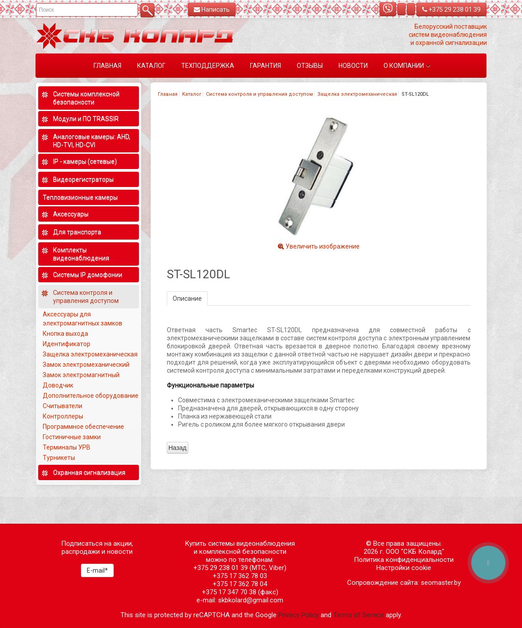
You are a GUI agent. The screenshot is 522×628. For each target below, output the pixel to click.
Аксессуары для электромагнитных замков (82, 319)
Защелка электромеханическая (357, 94)
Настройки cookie (403, 568)
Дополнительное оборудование (90, 395)
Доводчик (58, 385)
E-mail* (97, 570)
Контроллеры (63, 416)
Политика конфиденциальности (404, 560)
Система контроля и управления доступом (259, 94)
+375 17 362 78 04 (240, 584)
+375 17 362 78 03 (240, 576)
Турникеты (59, 457)
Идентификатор (66, 343)
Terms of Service (358, 615)
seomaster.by (441, 583)
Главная (168, 94)
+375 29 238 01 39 (451, 9)
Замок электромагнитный (81, 375)
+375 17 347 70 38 (229, 592)
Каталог (191, 94)
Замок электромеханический (86, 364)
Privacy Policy (298, 615)
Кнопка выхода (65, 333)
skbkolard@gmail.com (250, 600)
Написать (212, 9)
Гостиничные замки (72, 437)
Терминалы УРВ (67, 447)
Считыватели (62, 406)
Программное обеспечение (83, 426)
